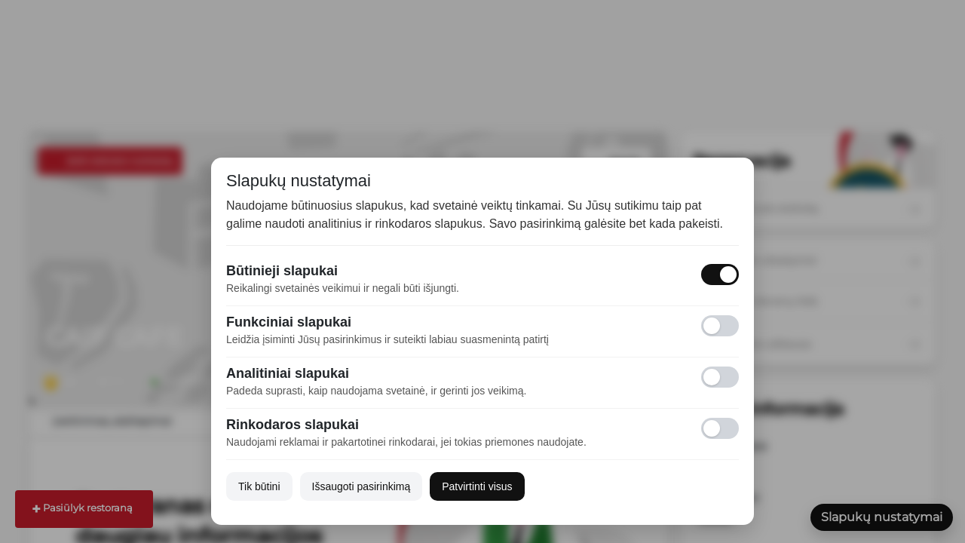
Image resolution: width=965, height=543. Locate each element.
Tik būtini (259, 486)
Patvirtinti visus (477, 486)
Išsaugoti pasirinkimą (361, 486)
